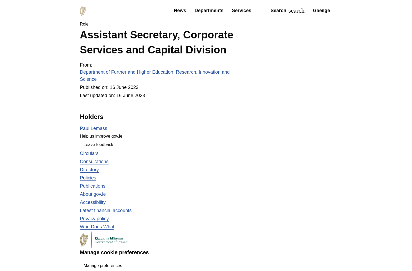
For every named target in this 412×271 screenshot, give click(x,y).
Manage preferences (103, 265)
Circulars (89, 153)
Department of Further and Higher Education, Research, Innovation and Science (155, 75)
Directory (89, 169)
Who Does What (97, 226)
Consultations (94, 161)
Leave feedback (98, 144)
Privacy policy (94, 218)
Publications (92, 186)
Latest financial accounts (106, 210)
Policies (88, 177)
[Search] (286, 10)
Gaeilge (321, 10)
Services (241, 10)
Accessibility (93, 202)
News (180, 10)
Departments (209, 10)
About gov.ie (93, 194)
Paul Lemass (93, 128)
